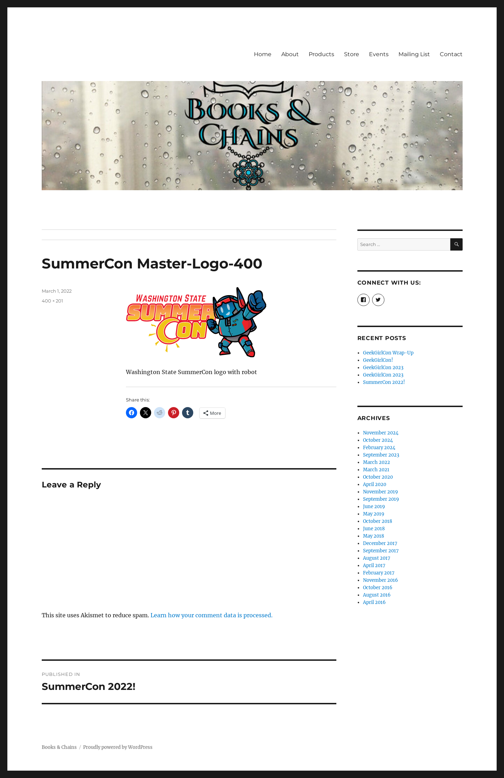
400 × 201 (52, 301)
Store (351, 54)
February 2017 (379, 573)
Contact (451, 54)
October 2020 (378, 477)
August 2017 (376, 558)
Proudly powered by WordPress (118, 747)
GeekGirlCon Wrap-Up (388, 353)
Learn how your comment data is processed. (211, 615)
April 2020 (374, 484)
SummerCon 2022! (384, 382)
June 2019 (374, 507)
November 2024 (380, 433)
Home (262, 54)
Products (321, 54)
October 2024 (378, 440)
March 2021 (376, 470)
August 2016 (377, 595)
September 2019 (381, 499)
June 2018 (374, 529)
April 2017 (374, 565)
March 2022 (376, 462)
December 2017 (380, 543)
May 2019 (373, 514)
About (290, 54)
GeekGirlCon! (378, 360)
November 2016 (380, 580)
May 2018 (373, 536)
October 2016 (377, 588)
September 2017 (381, 551)
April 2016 (374, 602)
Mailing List (414, 54)
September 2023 (381, 455)
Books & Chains (59, 747)
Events (379, 54)
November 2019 (380, 492)
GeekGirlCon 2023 (383, 368)
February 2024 (379, 448)
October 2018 (377, 521)
